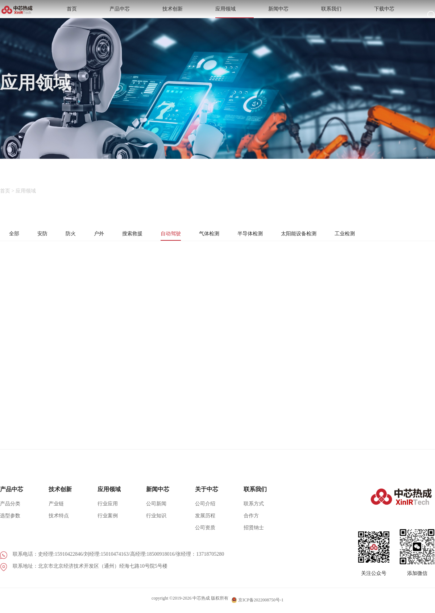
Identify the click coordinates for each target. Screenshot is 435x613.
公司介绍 (205, 508)
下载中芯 (401, 14)
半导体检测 (266, 234)
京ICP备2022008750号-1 (257, 603)
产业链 (56, 508)
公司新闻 (156, 508)
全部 (15, 234)
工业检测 (369, 234)
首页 (180, 14)
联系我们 (363, 14)
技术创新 (250, 14)
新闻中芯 (325, 14)
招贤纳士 (254, 532)
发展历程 (205, 520)
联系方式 (254, 508)
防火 (74, 234)
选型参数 (10, 520)
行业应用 (108, 508)
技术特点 (59, 520)
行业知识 (156, 520)
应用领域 (287, 14)
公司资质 (205, 532)
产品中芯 (212, 14)
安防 (44, 234)
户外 (104, 234)
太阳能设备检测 (319, 234)
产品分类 (10, 508)
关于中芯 (206, 494)
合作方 (251, 520)
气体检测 (222, 234)
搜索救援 (139, 234)
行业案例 (108, 520)
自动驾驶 (180, 234)
